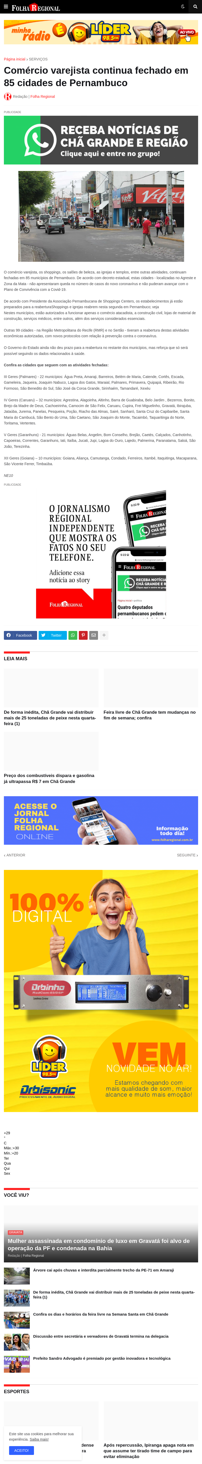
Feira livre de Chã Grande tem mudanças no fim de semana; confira (150, 715)
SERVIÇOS (38, 59)
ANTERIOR (15, 855)
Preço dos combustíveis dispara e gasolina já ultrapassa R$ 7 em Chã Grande (49, 778)
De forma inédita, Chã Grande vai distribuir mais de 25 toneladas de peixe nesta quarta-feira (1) (50, 718)
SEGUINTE (186, 855)
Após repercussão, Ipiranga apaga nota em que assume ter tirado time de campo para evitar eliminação (149, 1451)
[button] (6, 6)
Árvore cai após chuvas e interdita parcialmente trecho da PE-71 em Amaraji (103, 1270)
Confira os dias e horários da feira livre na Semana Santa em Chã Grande (100, 1314)
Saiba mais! (39, 1439)
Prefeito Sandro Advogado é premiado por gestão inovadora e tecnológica (102, 1358)
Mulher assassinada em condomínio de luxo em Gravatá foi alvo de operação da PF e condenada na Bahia (99, 1245)
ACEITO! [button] (21, 1450)
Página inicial (14, 59)
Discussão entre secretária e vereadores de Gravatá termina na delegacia (101, 1336)
